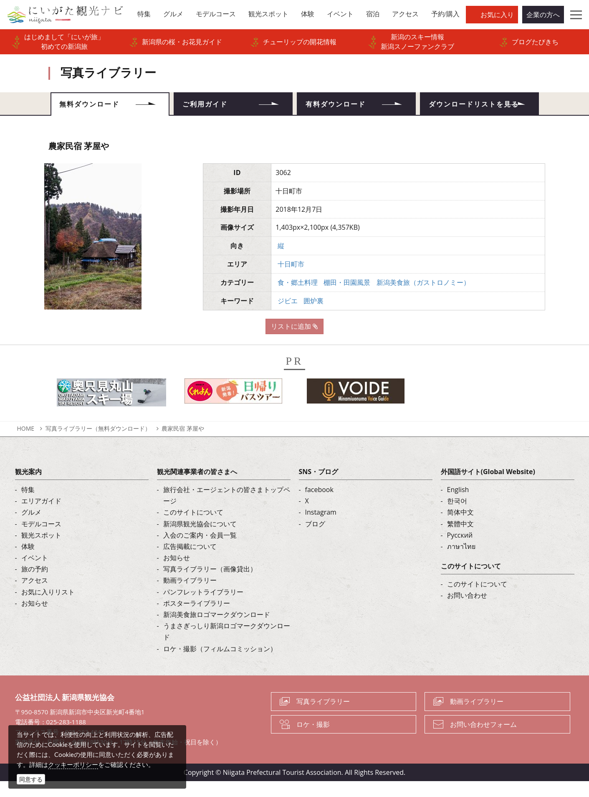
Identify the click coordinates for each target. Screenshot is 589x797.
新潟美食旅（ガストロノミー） (423, 297)
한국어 (457, 516)
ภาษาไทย (461, 561)
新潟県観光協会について (200, 539)
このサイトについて (193, 528)
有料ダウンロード (343, 106)
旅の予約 (34, 584)
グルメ (31, 528)
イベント (34, 573)
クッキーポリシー (73, 764)
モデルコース (41, 539)
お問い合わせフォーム (483, 739)
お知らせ (34, 618)
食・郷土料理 (298, 297)
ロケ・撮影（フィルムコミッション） (220, 664)
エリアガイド (41, 516)
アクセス (34, 596)
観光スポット (41, 550)
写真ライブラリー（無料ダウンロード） (98, 444)
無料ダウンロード (97, 106)
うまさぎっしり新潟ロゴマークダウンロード (226, 647)
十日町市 (291, 279)
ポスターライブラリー (196, 618)
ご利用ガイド (212, 106)
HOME (26, 444)
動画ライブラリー (190, 596)
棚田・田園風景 (347, 297)
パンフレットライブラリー (203, 607)
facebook (319, 505)
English (458, 505)
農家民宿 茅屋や (183, 444)
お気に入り (497, 14)
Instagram (320, 528)
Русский (460, 550)
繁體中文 (460, 539)
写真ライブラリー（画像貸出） (210, 584)
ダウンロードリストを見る (479, 112)
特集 (28, 505)
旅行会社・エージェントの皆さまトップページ (226, 510)
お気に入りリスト (48, 607)
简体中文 (460, 528)
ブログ (315, 539)
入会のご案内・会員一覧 (200, 550)
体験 (28, 561)
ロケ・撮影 (313, 739)
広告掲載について (190, 561)
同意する (31, 779)
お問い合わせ (467, 611)
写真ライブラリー (323, 716)
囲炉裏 (313, 316)
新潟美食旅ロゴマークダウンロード (216, 630)
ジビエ (288, 316)
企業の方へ (543, 14)
